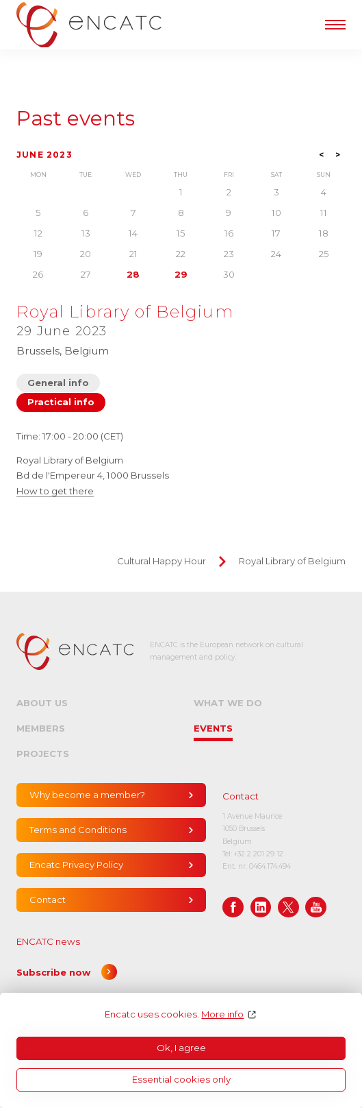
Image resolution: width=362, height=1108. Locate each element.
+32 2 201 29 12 (258, 854)
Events (213, 728)
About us (42, 702)
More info (222, 1014)
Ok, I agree (181, 1047)
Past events (75, 118)
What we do (228, 702)
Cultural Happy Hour (161, 560)
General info (58, 382)
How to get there (55, 490)
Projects (42, 753)
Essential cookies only (181, 1079)
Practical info (60, 401)
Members (40, 728)
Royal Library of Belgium (292, 560)
